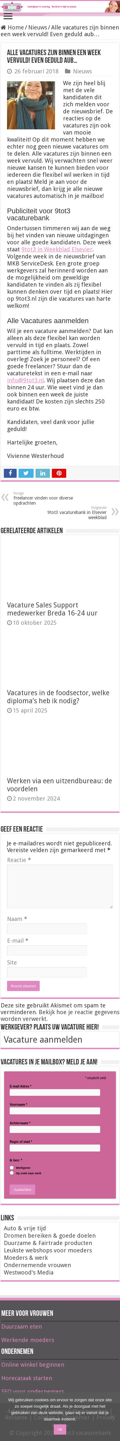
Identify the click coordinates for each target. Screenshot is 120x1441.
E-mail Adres (20, 1086)
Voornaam (18, 1104)
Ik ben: (16, 1160)
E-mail (17, 940)
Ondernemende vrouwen (37, 1265)
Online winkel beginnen (32, 1364)
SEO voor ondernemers (32, 1391)
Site (12, 962)
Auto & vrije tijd (25, 1228)
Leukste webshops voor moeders (48, 1250)
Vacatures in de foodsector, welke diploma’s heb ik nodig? (58, 697)
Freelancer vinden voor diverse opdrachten (46, 498)
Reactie (19, 860)
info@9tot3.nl (25, 380)
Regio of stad (21, 1142)
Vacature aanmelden (43, 1040)
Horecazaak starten (26, 1378)
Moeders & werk (26, 1257)
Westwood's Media (28, 1272)
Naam (17, 919)
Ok (60, 1429)
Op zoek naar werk (28, 1173)
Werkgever (23, 1168)
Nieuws (37, 27)
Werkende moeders (27, 1340)
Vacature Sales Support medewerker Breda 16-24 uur (52, 609)
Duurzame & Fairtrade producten (48, 1243)
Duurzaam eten (21, 1326)
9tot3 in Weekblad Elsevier (56, 249)
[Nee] (112, 1416)
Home (12, 27)
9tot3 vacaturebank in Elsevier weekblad (74, 513)
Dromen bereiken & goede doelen (50, 1235)
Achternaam (20, 1123)
